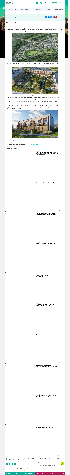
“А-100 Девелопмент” (17, 28)
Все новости (61, 455)
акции (37, 6)
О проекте (19, 458)
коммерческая (24, 6)
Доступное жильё (38, 9)
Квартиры (17, 6)
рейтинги (61, 6)
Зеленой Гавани (54, 28)
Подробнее (60, 180)
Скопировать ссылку (53, 23)
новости (32, 6)
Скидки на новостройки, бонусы (13, 9)
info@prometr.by (19, 465)
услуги (48, 6)
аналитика (54, 6)
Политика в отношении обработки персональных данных (43, 458)
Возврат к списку (11, 140)
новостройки (9, 6)
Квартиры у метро (48, 9)
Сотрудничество (25, 458)
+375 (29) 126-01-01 (45, 463)
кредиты (43, 6)
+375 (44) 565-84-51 (26, 462)
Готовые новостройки (27, 9)
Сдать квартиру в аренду (59, 9)
